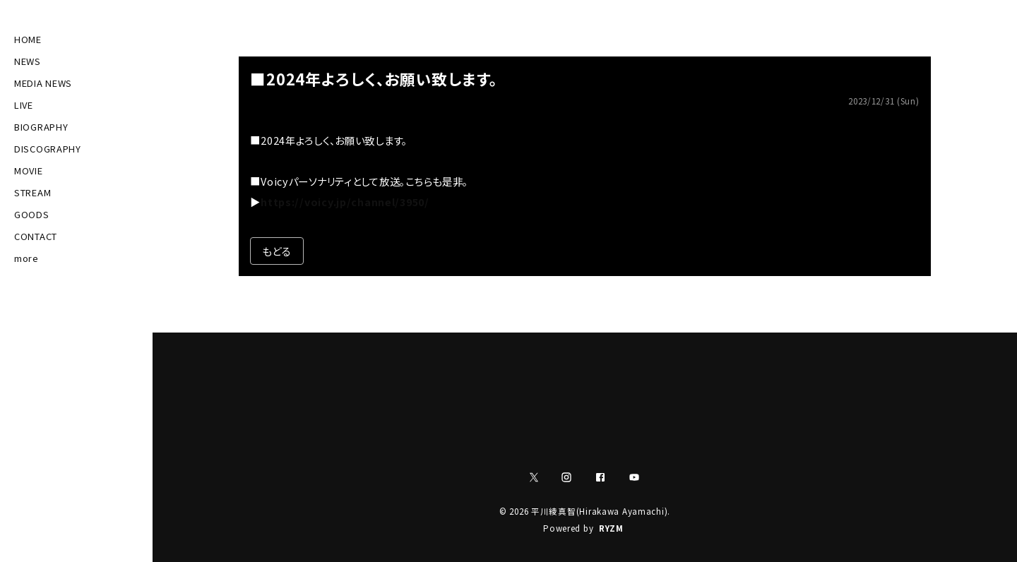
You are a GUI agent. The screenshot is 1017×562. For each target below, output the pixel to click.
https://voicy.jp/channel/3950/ (345, 201)
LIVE (23, 105)
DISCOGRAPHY (47, 148)
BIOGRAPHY (41, 126)
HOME (28, 39)
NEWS (27, 61)
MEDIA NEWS (43, 83)
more (26, 258)
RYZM (611, 528)
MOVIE (28, 170)
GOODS (31, 214)
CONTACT (35, 236)
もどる (276, 251)
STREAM (32, 192)
